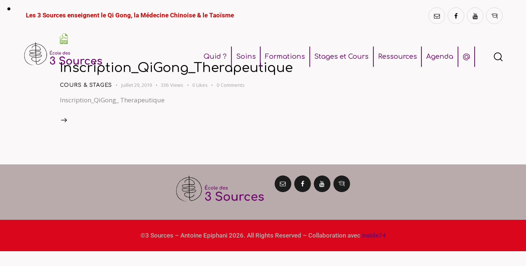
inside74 (374, 235)
